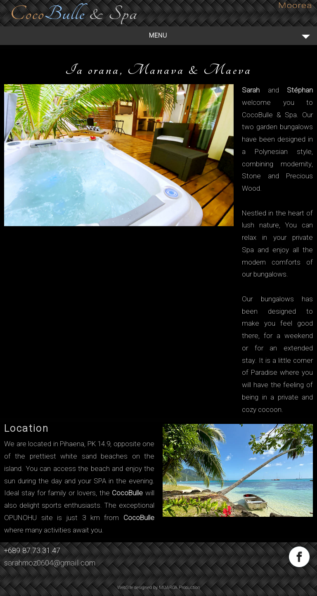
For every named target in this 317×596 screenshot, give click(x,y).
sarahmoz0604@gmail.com (49, 563)
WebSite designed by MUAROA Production (158, 587)
